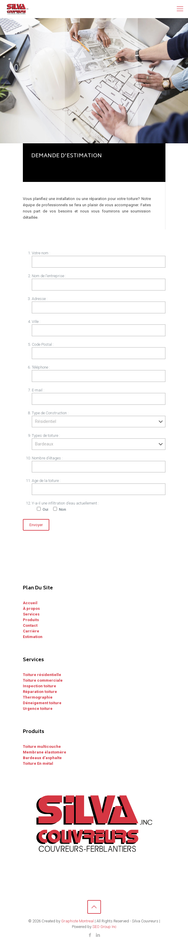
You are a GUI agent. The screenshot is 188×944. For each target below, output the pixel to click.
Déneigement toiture (42, 703)
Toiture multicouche (42, 746)
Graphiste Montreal (77, 921)
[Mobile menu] (180, 9)
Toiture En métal (38, 763)
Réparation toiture (40, 691)
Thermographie (38, 697)
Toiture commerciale (43, 680)
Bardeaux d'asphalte (42, 758)
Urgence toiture (38, 708)
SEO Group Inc (104, 926)
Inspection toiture (39, 686)
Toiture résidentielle (42, 674)
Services (31, 614)
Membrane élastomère (44, 752)
